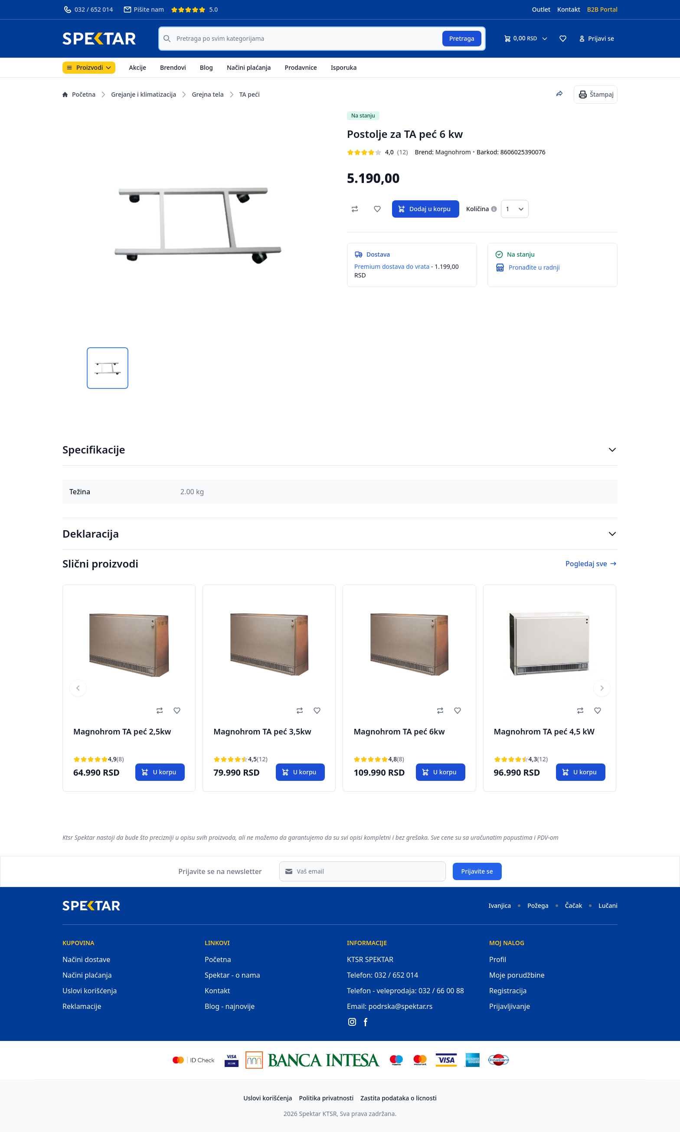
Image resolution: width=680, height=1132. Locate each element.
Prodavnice (301, 67)
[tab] (107, 368)
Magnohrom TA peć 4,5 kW (544, 731)
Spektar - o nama (232, 975)
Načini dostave (86, 959)
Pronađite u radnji (534, 267)
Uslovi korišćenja (89, 990)
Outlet (541, 9)
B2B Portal (602, 9)
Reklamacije (81, 1006)
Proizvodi (89, 67)
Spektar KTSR (318, 1113)
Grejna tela (207, 94)
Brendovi (173, 67)
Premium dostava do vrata (391, 266)
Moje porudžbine (517, 975)
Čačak (573, 905)
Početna (78, 94)
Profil (497, 959)
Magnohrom (453, 152)
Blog (206, 67)
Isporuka (344, 67)
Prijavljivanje (509, 1006)
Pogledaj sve (592, 563)
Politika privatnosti (326, 1098)
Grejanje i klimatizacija (143, 94)
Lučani (608, 905)
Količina (477, 209)
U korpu (158, 772)
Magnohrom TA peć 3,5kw (262, 731)
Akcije (137, 67)
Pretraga (461, 38)
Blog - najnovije (230, 1006)
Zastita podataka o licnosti (398, 1098)
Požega (537, 905)
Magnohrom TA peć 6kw (399, 731)
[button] (563, 38)
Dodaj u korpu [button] (424, 209)
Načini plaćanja (249, 67)
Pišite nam (143, 9)
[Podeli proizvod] (559, 94)
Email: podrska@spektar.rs (390, 1006)
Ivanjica (500, 905)
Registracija (508, 990)
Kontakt (568, 9)
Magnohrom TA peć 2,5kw (122, 731)
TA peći (249, 94)
